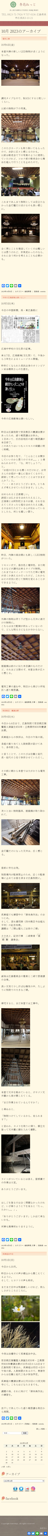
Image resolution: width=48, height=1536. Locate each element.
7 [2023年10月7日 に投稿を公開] (35, 1451)
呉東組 (27, 1424)
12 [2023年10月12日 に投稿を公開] (24, 1454)
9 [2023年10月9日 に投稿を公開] (6, 1454)
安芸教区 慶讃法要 (11, 710)
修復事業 (28, 291)
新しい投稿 (41, 1429)
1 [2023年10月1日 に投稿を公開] (41, 1449)
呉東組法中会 (8, 1254)
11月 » (8, 1467)
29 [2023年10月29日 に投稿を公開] (41, 1460)
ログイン (43, 1528)
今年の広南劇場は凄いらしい (14, 297)
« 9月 (3, 1467)
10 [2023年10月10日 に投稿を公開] (12, 1454)
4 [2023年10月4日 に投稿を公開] (18, 1451)
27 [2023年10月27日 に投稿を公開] (30, 1460)
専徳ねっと (15, 9)
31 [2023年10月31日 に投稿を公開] (12, 1463)
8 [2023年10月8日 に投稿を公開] (41, 1451)
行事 (33, 702)
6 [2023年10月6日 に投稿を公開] (29, 1451)
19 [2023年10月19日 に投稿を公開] (24, 1457)
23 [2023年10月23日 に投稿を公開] (6, 1460)
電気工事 (6, 38)
